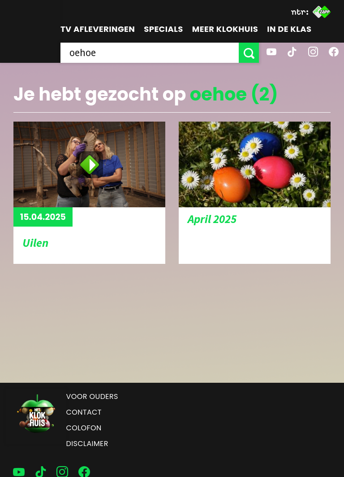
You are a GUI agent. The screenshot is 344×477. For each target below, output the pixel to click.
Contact (84, 412)
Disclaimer (87, 443)
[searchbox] (149, 53)
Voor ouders (92, 396)
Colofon (84, 428)
